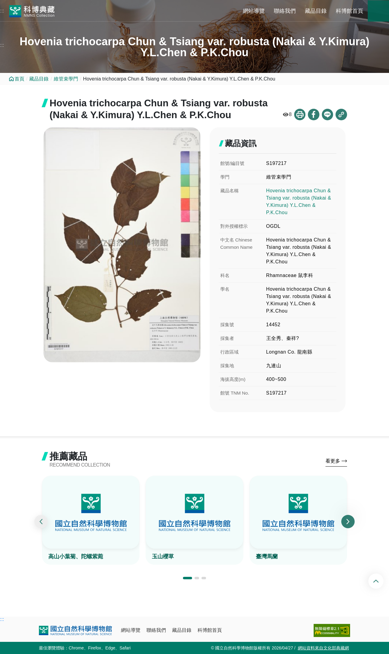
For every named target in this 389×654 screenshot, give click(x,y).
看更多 (332, 461)
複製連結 (341, 115)
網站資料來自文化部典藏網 (323, 647)
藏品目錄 (316, 11)
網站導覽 (254, 11)
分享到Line (327, 115)
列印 (299, 115)
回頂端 (381, 581)
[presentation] (41, 522)
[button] (187, 579)
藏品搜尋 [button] (378, 11)
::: (2, 10)
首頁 (19, 78)
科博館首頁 (349, 11)
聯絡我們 (285, 11)
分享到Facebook (313, 115)
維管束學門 (66, 78)
